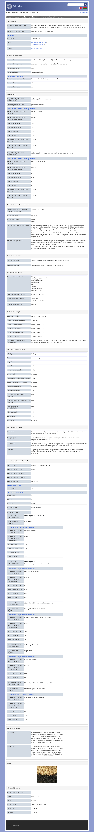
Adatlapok (15, 12)
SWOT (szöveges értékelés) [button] (15, 427)
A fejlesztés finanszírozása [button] (15, 76)
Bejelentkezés (84, 12)
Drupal (9, 825)
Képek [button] (9, 763)
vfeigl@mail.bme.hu (38, 44)
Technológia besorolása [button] (14, 256)
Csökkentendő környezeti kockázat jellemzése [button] (21, 109)
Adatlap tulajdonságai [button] (13, 788)
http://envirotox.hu (37, 48)
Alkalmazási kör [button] (12, 94)
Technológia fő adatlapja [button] (14, 56)
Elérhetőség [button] (10, 35)
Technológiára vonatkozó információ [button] (18, 205)
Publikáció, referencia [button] (13, 728)
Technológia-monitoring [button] (14, 272)
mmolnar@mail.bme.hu (39, 42)
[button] (47, 774)
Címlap (8, 12)
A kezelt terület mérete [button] (14, 485)
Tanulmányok (24, 12)
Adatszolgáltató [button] (11, 21)
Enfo (39, 12)
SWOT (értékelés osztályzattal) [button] (16, 349)
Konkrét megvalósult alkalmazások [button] (17, 461)
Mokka (14, 6)
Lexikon (32, 12)
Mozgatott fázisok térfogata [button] (15, 492)
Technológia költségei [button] (13, 312)
